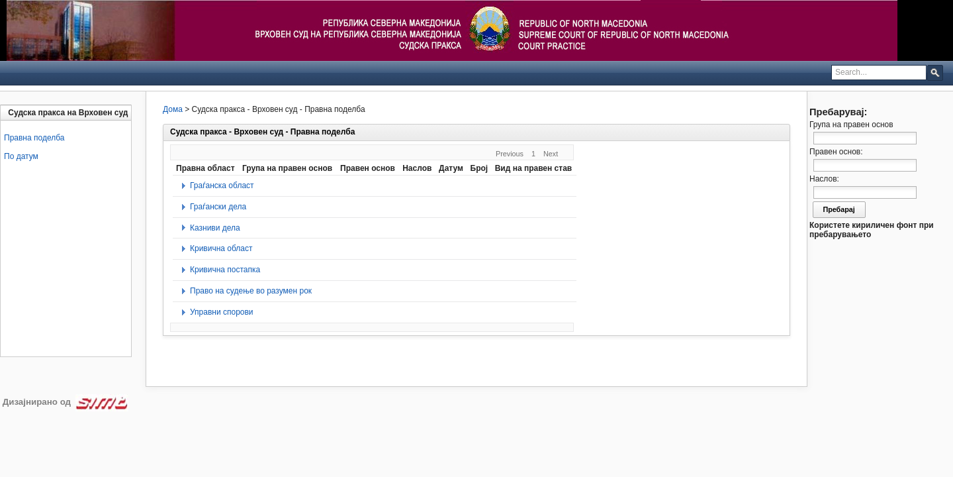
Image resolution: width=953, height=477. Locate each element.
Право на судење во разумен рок (251, 290)
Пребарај (839, 209)
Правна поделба (34, 137)
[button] (935, 72)
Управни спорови (221, 312)
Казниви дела (215, 228)
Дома (173, 109)
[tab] (67, 112)
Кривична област (221, 248)
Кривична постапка (225, 269)
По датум (21, 156)
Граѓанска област (222, 185)
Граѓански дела (218, 206)
